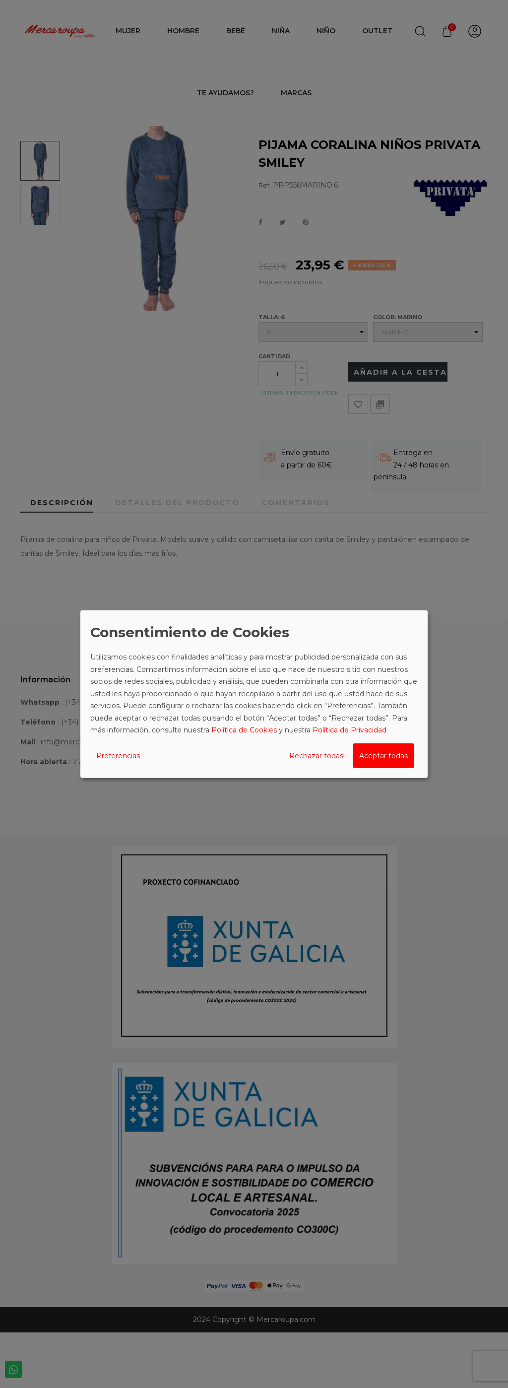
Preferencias (118, 755)
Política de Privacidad (349, 730)
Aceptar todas (383, 755)
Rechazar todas (316, 755)
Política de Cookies (244, 730)
